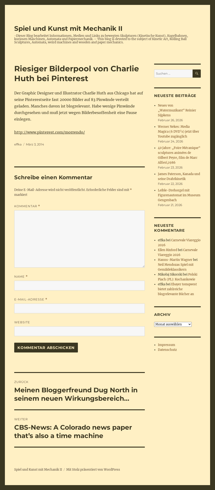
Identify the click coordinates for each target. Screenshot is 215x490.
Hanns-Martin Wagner (175, 260)
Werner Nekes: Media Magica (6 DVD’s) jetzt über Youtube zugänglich (178, 131)
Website (22, 322)
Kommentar (27, 206)
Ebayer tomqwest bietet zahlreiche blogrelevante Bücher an (177, 289)
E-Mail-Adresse (30, 299)
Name (21, 277)
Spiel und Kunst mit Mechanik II (68, 28)
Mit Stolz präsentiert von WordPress (93, 470)
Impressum (166, 345)
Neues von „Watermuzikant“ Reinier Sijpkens (177, 110)
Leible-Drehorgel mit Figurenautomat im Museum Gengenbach (179, 195)
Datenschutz (167, 350)
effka (18, 144)
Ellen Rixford (167, 250)
